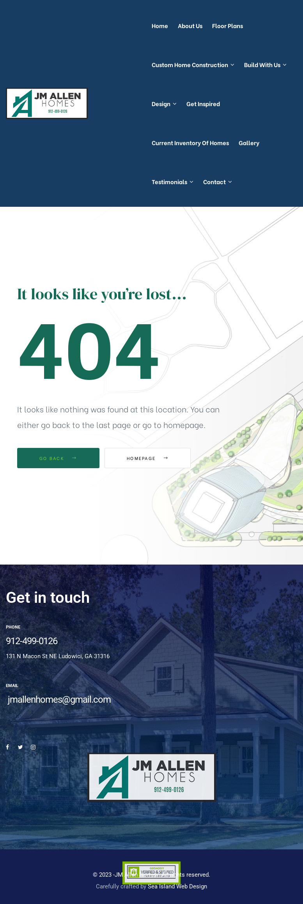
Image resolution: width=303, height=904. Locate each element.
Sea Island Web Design (177, 886)
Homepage (147, 458)
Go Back (58, 458)
